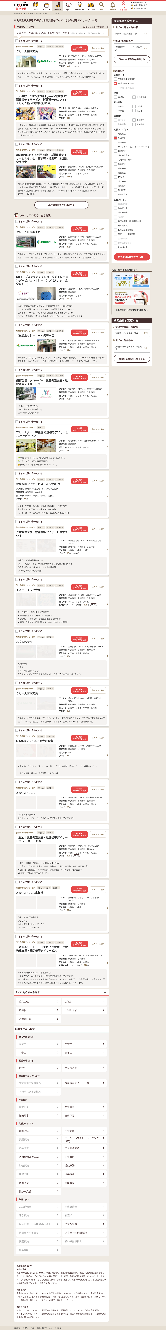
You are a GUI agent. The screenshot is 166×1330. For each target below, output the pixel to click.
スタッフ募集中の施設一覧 (96, 26)
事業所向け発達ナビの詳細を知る (132, 309)
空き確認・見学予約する (79, 48)
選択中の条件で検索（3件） (131, 256)
